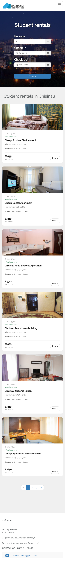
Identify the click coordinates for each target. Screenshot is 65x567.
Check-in (20, 48)
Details (55, 158)
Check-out (21, 59)
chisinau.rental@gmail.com (25, 556)
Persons (19, 36)
